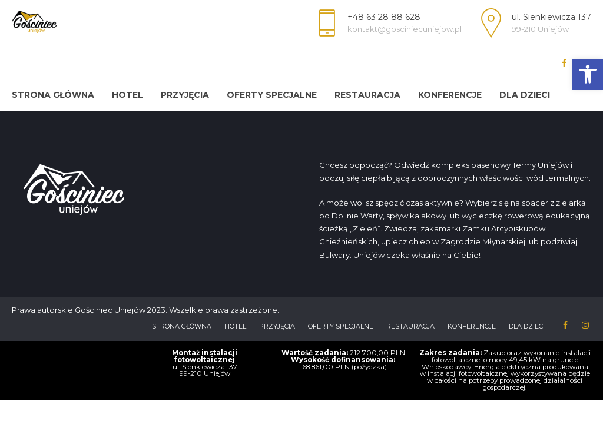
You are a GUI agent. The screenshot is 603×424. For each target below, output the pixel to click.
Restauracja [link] (367, 95)
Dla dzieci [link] (524, 95)
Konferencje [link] (450, 95)
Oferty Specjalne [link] (272, 95)
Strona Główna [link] (53, 95)
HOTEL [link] (127, 95)
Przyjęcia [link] (185, 95)
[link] (587, 74)
